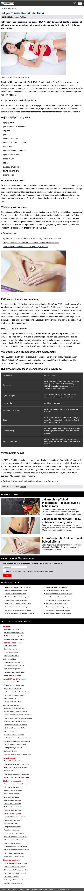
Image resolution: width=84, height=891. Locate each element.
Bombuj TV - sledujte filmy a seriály (14, 866)
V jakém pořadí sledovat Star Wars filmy (15, 692)
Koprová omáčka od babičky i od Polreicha (16, 774)
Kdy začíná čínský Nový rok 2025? (14, 632)
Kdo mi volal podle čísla (11, 731)
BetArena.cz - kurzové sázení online (15, 593)
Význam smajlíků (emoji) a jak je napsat (15, 724)
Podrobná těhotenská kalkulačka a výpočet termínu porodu (30, 481)
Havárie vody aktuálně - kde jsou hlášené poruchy (18, 718)
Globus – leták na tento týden (12, 803)
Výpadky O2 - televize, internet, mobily (15, 721)
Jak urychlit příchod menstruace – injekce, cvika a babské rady (61, 503)
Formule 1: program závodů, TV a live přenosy (17, 754)
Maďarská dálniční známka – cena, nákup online (18, 738)
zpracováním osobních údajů (22, 571)
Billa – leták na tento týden (11, 797)
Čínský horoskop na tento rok (12, 827)
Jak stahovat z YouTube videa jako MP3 (15, 870)
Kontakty (14, 889)
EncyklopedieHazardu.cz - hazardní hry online (59, 593)
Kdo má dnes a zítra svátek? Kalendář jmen (17, 850)
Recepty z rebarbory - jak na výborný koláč (16, 764)
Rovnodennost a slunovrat (11, 830)
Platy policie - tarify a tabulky (12, 675)
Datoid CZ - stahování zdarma (13, 883)
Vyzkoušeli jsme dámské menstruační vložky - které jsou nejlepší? (32, 238)
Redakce (23, 17)
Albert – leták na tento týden (12, 794)
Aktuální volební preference (12, 662)
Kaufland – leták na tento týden (13, 790)
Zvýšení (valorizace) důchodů (12, 669)
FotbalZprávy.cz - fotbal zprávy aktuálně (16, 600)
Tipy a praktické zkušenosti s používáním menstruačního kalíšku (31, 243)
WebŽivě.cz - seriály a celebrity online (16, 590)
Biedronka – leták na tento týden (13, 807)
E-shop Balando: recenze (11, 655)
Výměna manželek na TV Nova (13, 682)
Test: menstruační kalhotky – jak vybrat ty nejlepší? (25, 247)
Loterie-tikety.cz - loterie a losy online (56, 597)
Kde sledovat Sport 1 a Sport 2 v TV (14, 728)
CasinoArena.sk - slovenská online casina (58, 610)
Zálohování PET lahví (10, 751)
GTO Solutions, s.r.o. (63, 889)
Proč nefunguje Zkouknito (11, 876)
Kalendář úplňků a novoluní (12, 820)
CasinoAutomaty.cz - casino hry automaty (58, 600)
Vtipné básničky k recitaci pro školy (14, 856)
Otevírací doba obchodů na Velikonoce (15, 784)
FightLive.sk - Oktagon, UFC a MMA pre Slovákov (19, 613)
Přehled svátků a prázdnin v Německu (15, 817)
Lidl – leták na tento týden (11, 787)
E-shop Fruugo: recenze (11, 652)
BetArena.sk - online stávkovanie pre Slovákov (18, 610)
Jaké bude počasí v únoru (11, 629)
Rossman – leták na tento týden (13, 810)
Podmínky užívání (24, 889)
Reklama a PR (5, 889)
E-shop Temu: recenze (10, 646)
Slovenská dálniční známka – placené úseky (17, 741)
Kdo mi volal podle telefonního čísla (14, 840)
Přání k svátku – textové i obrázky (14, 853)
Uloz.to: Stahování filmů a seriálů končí (15, 863)
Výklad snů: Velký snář (10, 823)
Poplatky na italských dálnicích (13, 748)
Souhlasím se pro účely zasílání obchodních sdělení (29, 571)
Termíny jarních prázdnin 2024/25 (14, 639)
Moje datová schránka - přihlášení (14, 734)
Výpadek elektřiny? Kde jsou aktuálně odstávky (18, 715)
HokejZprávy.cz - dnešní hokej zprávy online (18, 603)
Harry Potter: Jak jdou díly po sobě (14, 695)
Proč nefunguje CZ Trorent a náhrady (15, 880)
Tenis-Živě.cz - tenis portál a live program (17, 607)
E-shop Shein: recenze (10, 649)
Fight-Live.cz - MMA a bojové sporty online (17, 597)
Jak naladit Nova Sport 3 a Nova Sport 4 (15, 836)
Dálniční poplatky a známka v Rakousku (15, 744)
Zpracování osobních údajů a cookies (42, 889)
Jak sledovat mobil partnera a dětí (14, 708)
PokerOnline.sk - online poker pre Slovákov (58, 613)
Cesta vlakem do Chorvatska (12, 843)
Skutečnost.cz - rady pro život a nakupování (18, 587)
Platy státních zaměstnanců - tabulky (14, 672)
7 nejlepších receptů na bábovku (13, 761)
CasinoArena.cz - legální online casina (57, 590)
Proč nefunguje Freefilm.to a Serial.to (15, 873)
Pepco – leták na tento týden (12, 800)
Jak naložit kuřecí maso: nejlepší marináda (16, 777)
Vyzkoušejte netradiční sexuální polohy (15, 846)
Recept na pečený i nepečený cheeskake (16, 767)
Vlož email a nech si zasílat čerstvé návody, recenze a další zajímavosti (33, 563)
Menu (80, 3)
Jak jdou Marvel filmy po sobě (12, 688)
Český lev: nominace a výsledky (13, 636)
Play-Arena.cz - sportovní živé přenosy (57, 607)
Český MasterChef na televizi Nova (14, 685)
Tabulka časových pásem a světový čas (15, 711)
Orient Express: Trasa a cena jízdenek (15, 833)
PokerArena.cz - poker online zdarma (56, 603)
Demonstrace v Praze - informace (14, 665)
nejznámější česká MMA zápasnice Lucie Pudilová (24, 228)
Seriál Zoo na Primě (10, 698)
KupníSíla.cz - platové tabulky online (56, 587)
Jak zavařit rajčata (9, 771)
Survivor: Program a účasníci (12, 702)
